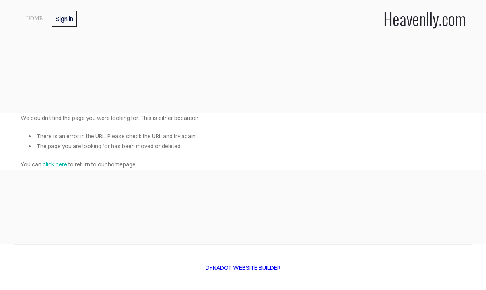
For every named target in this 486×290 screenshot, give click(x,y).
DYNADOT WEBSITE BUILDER (243, 267)
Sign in (64, 18)
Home (34, 18)
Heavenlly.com (330, 18)
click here (55, 164)
